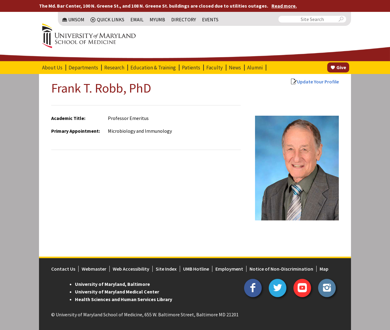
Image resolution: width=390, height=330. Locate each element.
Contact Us (63, 269)
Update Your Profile (318, 82)
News (235, 67)
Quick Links (110, 19)
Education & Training (153, 67)
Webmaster (94, 269)
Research (114, 67)
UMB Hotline (196, 269)
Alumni (255, 67)
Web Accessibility (131, 269)
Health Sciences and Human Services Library (123, 299)
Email (137, 19)
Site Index (166, 269)
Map (324, 269)
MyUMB (157, 19)
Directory (183, 19)
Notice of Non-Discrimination (281, 269)
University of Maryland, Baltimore (112, 284)
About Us (52, 67)
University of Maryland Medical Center (117, 292)
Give (341, 67)
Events (210, 19)
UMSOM (76, 19)
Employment (229, 269)
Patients (191, 67)
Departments (83, 67)
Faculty (214, 67)
